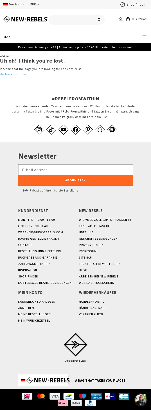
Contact (25, 245)
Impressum (88, 251)
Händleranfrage (92, 308)
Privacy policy (91, 245)
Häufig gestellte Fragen (38, 239)
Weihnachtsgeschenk (96, 283)
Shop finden (136, 4)
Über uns (86, 232)
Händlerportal (91, 302)
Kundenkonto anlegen (36, 302)
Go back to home (13, 74)
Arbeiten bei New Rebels (99, 276)
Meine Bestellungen (34, 314)
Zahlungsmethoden (34, 264)
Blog (83, 270)
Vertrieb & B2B (91, 314)
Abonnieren (75, 180)
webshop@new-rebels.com (40, 232)
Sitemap (85, 257)
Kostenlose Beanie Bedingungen (45, 283)
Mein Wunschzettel (34, 320)
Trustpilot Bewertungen (100, 264)
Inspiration (27, 270)
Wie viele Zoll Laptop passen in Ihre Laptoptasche (105, 223)
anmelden (26, 308)
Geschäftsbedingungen (98, 239)
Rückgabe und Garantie (37, 257)
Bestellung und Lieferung (39, 251)
